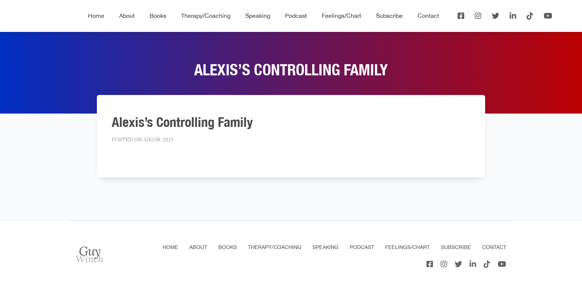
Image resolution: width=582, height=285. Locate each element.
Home (96, 15)
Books (158, 15)
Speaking (257, 15)
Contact (428, 15)
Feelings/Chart (341, 15)
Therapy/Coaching (205, 15)
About (127, 15)
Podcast (296, 15)
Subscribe (389, 15)
